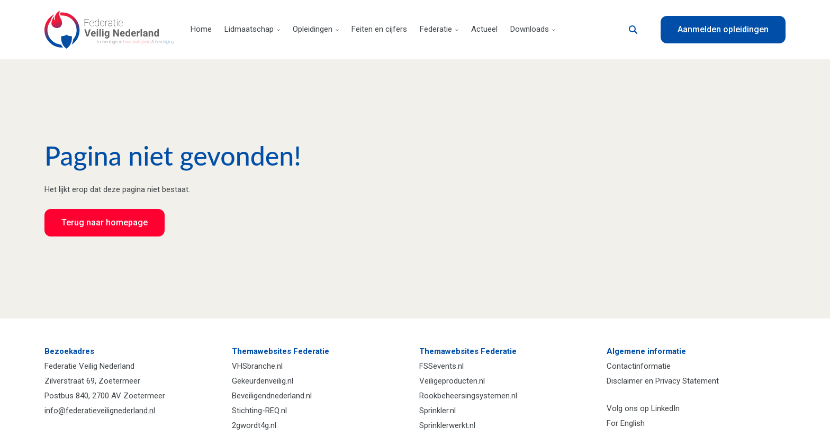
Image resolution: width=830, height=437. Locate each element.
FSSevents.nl (441, 366)
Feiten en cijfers (379, 29)
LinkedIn (665, 408)
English (632, 423)
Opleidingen (316, 29)
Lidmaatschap (252, 29)
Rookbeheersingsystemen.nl (468, 395)
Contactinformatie (639, 366)
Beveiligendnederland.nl (272, 395)
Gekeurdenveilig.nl (262, 381)
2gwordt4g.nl (254, 425)
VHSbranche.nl (257, 366)
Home (201, 29)
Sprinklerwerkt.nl (447, 425)
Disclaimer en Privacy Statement (663, 381)
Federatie (439, 29)
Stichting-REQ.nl (259, 410)
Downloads (532, 29)
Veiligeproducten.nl (452, 381)
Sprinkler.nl (437, 410)
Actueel (484, 29)
